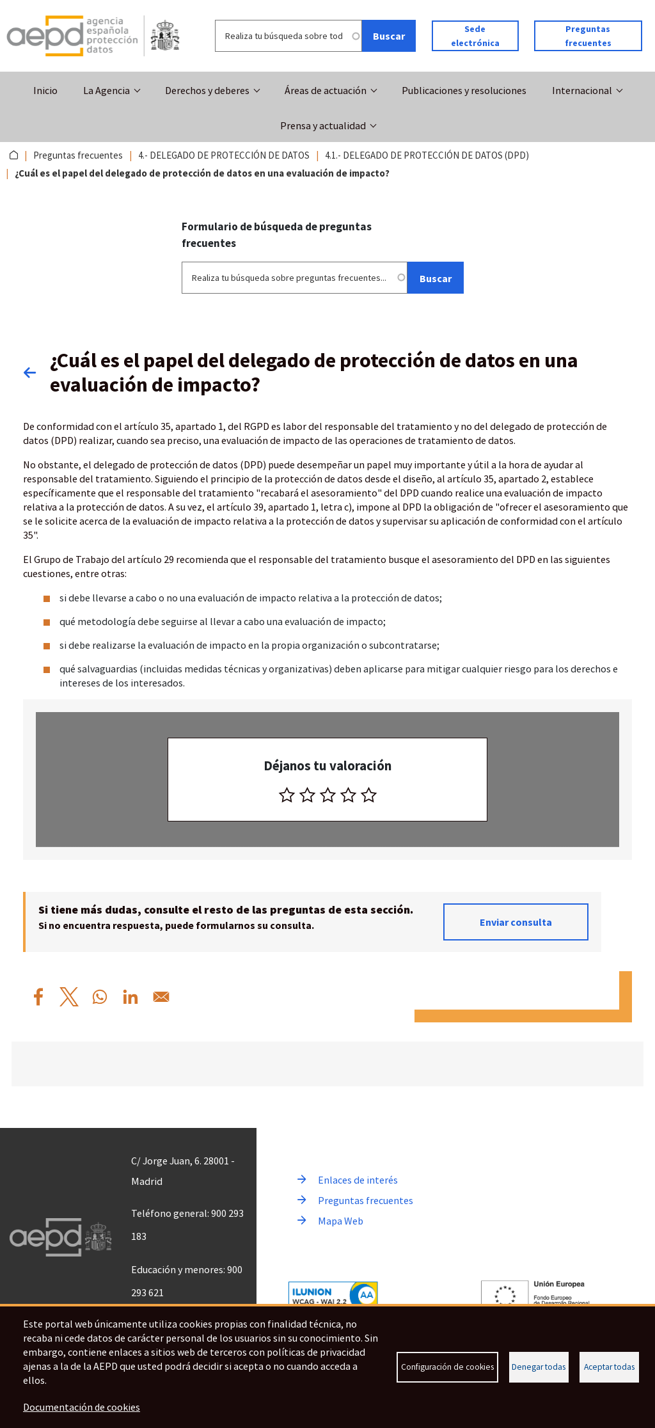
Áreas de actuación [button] (326, 90)
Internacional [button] (582, 90)
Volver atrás (36, 372)
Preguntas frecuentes (588, 36)
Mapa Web (340, 1220)
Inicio (45, 90)
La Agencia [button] (106, 90)
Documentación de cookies (82, 1407)
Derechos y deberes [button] (207, 90)
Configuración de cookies (447, 1366)
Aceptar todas (609, 1366)
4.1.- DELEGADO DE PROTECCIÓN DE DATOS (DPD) (427, 155)
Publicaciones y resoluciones (464, 90)
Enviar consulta (516, 921)
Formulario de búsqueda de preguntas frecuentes (277, 234)
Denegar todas (538, 1366)
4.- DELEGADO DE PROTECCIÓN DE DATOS (224, 155)
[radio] (287, 794)
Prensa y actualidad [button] (323, 125)
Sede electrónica (475, 36)
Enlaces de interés (358, 1179)
